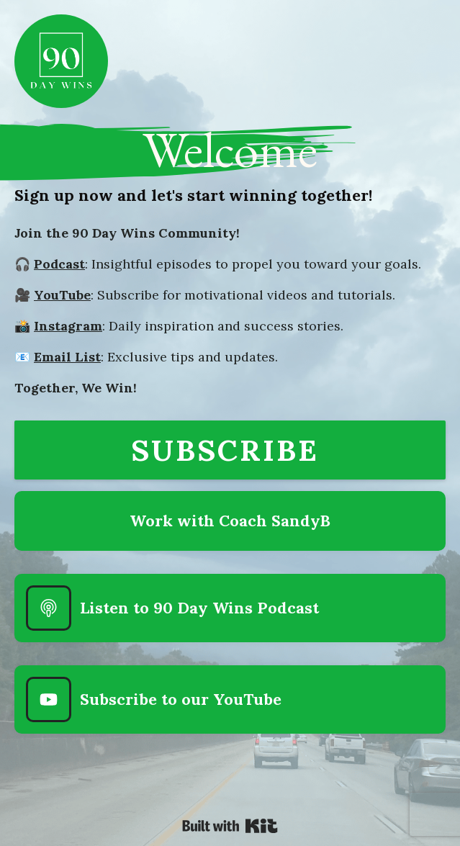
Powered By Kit (230, 826)
